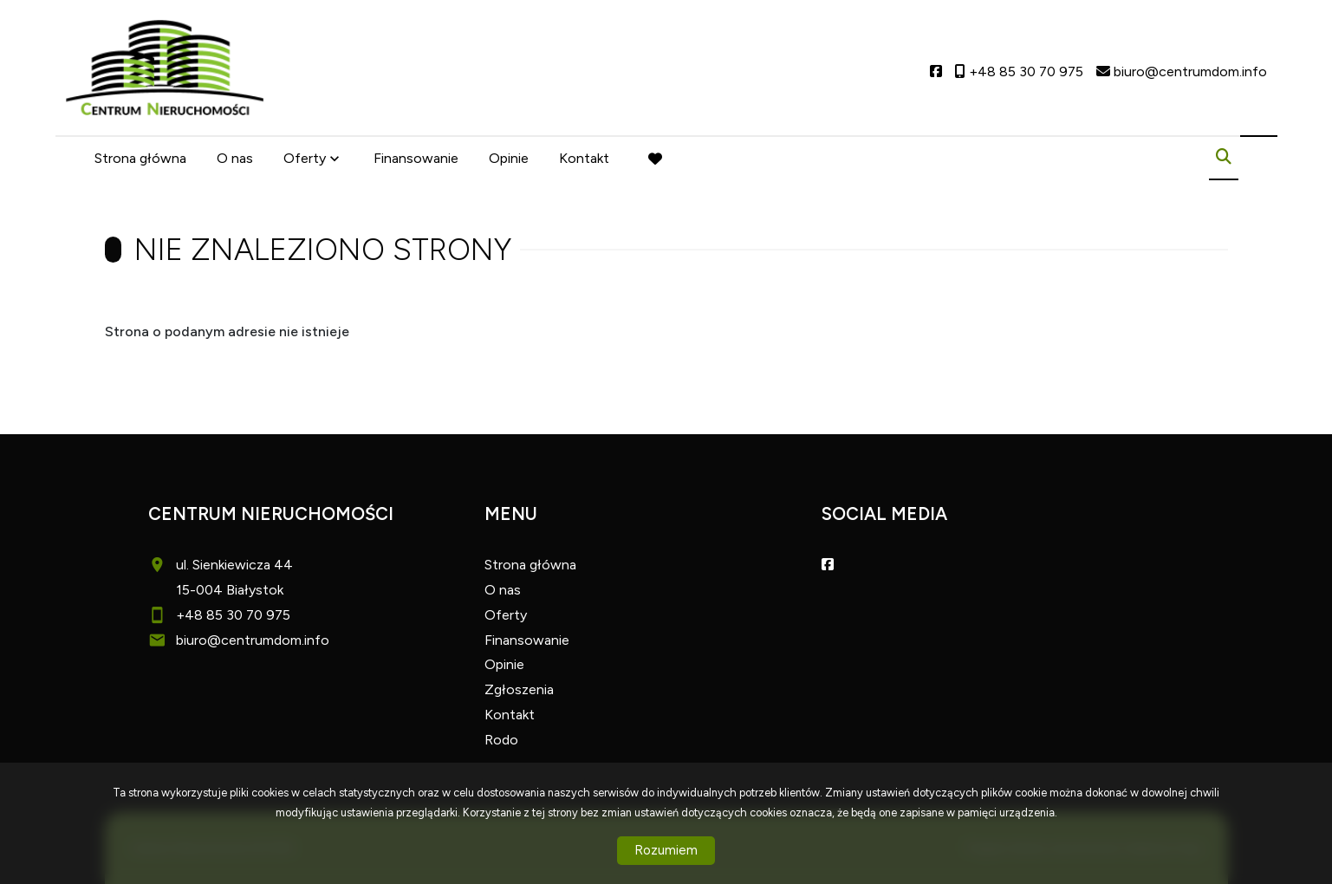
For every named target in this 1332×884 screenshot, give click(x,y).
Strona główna (140, 158)
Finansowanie (416, 158)
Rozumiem (666, 850)
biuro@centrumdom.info (252, 640)
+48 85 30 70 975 (233, 615)
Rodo (501, 739)
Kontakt (584, 158)
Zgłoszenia (519, 689)
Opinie (509, 158)
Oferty (304, 158)
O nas (235, 158)
